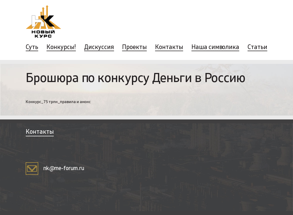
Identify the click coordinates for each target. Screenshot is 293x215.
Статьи (257, 47)
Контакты (169, 47)
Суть (32, 47)
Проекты (134, 47)
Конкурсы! (61, 47)
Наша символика (215, 47)
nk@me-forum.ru (55, 168)
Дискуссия (99, 47)
